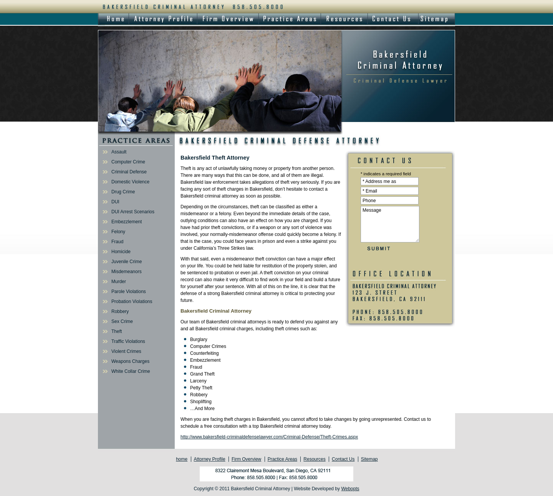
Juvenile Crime (126, 261)
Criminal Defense (129, 172)
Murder (118, 281)
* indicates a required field (386, 173)
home (181, 459)
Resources (314, 459)
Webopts (350, 488)
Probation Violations (131, 301)
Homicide (121, 251)
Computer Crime (128, 162)
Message (390, 224)
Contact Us (343, 459)
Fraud (117, 241)
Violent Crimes (126, 351)
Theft (116, 331)
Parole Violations (128, 291)
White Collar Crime (130, 371)
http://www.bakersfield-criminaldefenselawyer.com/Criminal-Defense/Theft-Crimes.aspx (269, 437)
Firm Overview (246, 459)
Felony (118, 231)
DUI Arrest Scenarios (132, 211)
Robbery (120, 311)
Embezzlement (126, 221)
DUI (115, 201)
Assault (118, 152)
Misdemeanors (126, 271)
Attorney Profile (209, 459)
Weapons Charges (130, 361)
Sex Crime (122, 321)
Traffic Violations (128, 341)
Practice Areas (282, 459)
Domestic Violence (130, 182)
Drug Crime (123, 191)
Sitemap (369, 459)
